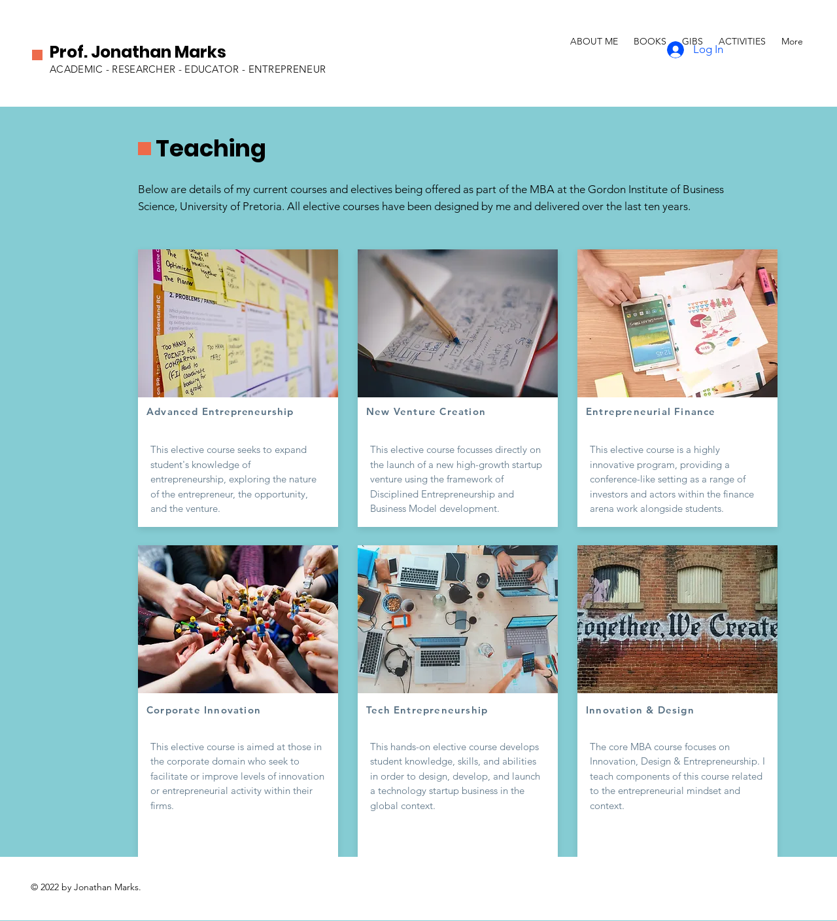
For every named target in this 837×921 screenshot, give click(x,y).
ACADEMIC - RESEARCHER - (117, 69)
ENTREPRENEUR (287, 69)
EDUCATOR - (216, 69)
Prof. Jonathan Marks (138, 52)
